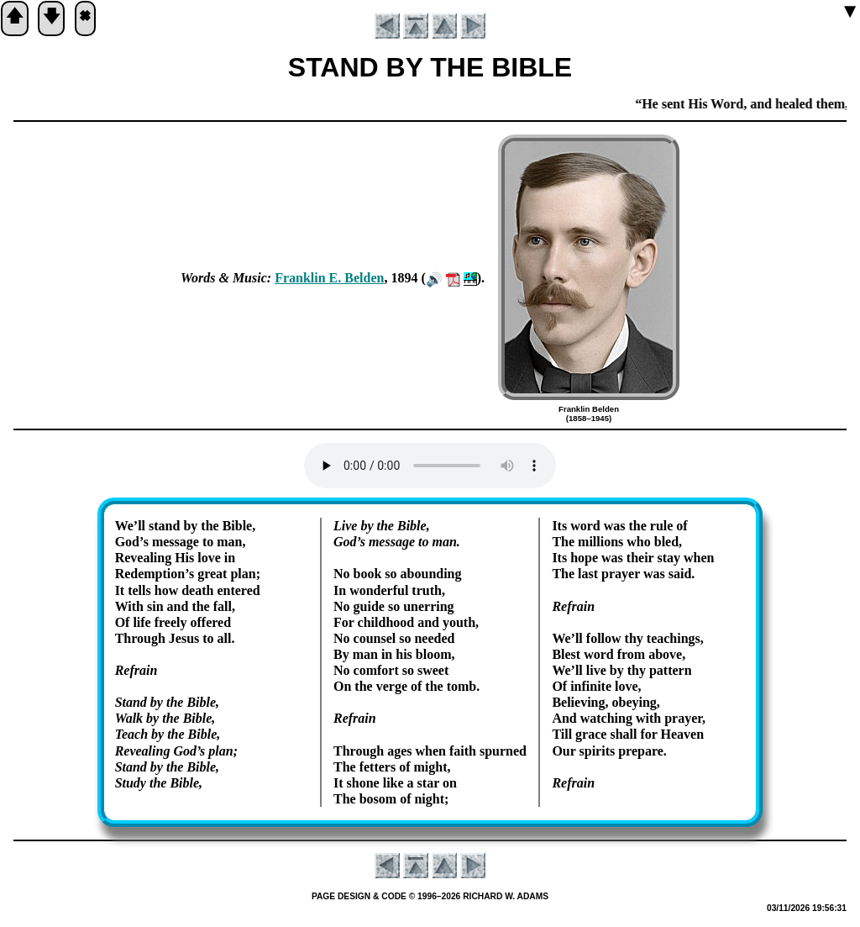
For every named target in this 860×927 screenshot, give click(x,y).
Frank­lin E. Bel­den (329, 278)
